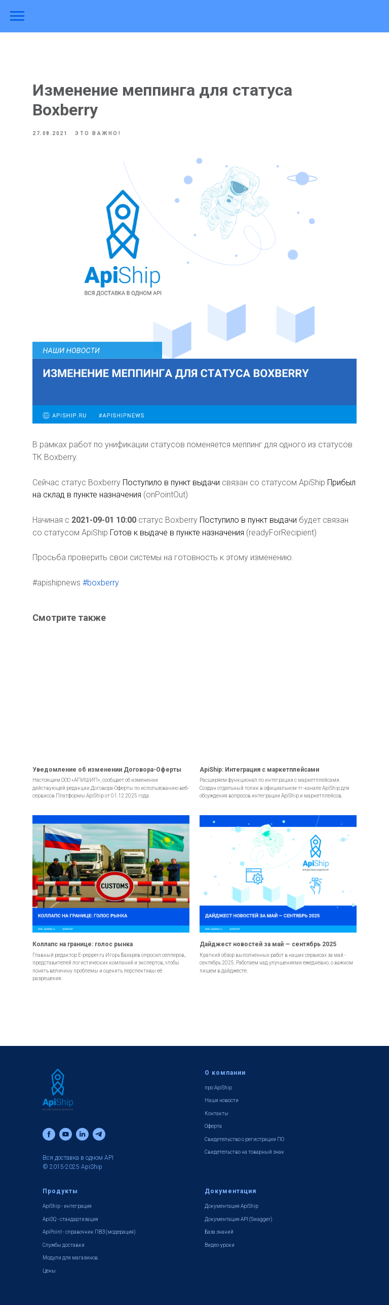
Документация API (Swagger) (239, 1219)
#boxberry (101, 582)
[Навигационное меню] (17, 16)
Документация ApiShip (231, 1206)
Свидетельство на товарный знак (244, 1152)
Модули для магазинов (70, 1257)
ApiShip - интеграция (67, 1206)
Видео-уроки (220, 1245)
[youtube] (65, 1134)
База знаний (219, 1232)
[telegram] (99, 1134)
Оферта (213, 1126)
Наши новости (222, 1100)
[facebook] (49, 1134)
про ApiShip (218, 1087)
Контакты (216, 1113)
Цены (49, 1271)
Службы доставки (64, 1245)
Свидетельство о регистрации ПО (244, 1139)
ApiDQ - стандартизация (70, 1219)
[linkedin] (82, 1134)
